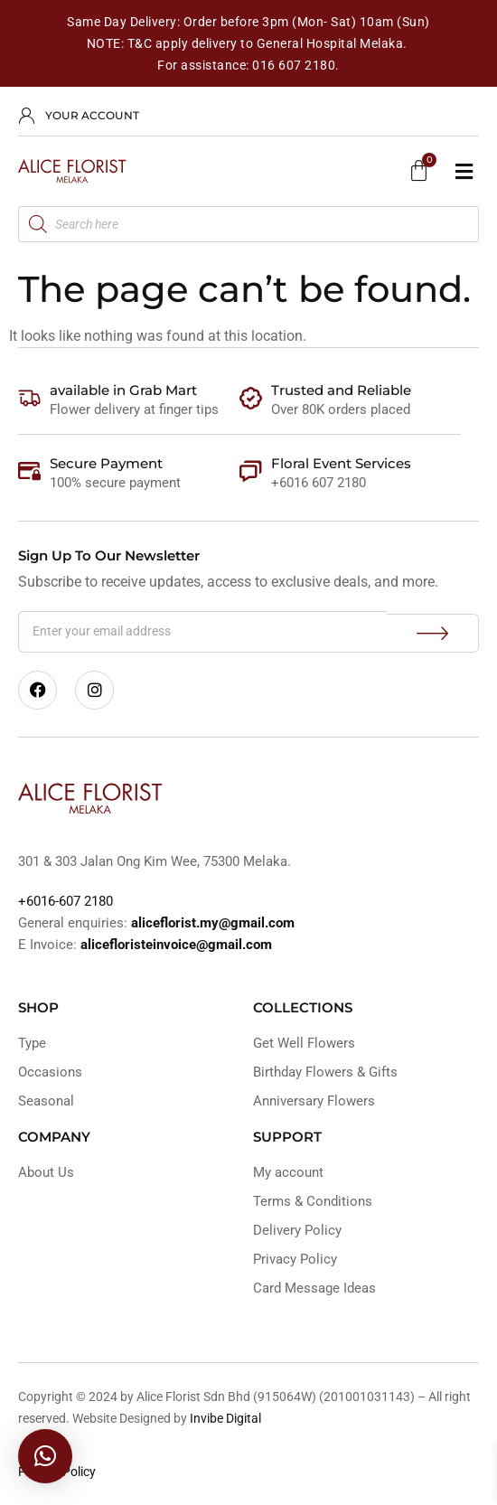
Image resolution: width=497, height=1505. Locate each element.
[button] (463, 171)
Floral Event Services (341, 463)
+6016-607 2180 (65, 901)
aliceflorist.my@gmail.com (211, 923)
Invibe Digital (225, 1418)
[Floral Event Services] (250, 471)
